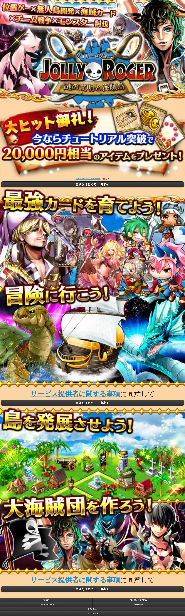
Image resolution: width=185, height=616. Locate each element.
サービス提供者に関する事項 (88, 179)
